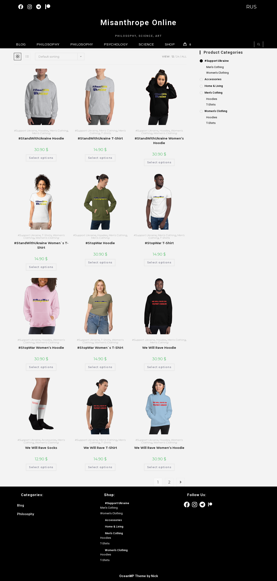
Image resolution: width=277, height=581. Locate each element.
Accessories (49, 439)
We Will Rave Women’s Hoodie (159, 448)
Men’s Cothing (41, 133)
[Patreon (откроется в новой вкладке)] (50, 6)
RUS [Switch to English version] (251, 7)
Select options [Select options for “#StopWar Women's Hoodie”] (41, 367)
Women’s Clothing (165, 133)
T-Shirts (106, 133)
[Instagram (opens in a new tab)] (31, 6)
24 (177, 56)
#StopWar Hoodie (100, 243)
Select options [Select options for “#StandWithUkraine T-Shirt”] (100, 157)
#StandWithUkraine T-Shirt (100, 138)
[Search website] (259, 44)
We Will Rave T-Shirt (100, 448)
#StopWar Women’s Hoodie (41, 348)
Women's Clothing (216, 111)
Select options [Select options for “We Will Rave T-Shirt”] (100, 467)
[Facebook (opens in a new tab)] (22, 6)
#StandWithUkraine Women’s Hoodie (159, 140)
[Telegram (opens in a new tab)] (40, 6)
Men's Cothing (59, 130)
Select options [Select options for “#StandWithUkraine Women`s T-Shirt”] (41, 267)
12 (173, 56)
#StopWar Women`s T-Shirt (100, 348)
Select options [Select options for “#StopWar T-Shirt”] (159, 262)
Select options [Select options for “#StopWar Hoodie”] (100, 262)
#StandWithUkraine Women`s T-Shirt (41, 245)
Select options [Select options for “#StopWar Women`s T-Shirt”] (100, 367)
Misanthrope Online (138, 22)
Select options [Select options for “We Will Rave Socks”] (41, 467)
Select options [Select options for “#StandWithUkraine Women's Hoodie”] (159, 162)
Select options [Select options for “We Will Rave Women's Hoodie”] (159, 467)
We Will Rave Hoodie (159, 348)
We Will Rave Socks (41, 448)
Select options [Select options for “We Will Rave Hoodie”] (159, 367)
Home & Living (214, 86)
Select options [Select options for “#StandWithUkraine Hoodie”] (41, 157)
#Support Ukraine (25, 130)
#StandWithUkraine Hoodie (41, 138)
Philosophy (25, 514)
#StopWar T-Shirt (159, 243)
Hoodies (43, 130)
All (184, 56)
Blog (20, 505)
